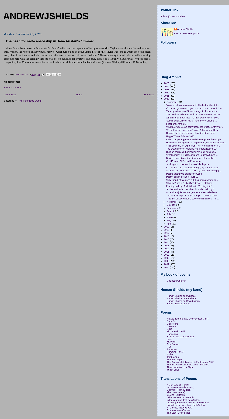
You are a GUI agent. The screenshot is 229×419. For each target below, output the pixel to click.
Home (79, 94)
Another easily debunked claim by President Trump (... (193, 170)
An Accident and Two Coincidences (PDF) (188, 318)
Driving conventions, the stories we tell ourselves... (191, 158)
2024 (167, 86)
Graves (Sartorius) (176, 395)
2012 (167, 248)
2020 (167, 99)
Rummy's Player (175, 352)
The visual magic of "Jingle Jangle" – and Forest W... (192, 195)
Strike (170, 354)
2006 (167, 267)
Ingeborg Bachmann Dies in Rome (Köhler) (188, 402)
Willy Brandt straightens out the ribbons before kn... (192, 180)
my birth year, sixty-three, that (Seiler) (186, 405)
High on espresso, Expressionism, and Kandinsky (191, 152)
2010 (167, 255)
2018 (167, 230)
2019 (167, 226)
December (172, 102)
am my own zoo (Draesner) (180, 387)
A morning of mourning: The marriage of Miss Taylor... (193, 117)
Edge (169, 329)
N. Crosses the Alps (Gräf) (180, 407)
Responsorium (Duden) (179, 410)
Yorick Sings (173, 369)
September (173, 208)
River (169, 346)
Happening (172, 334)
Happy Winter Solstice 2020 (180, 136)
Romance (172, 349)
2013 (167, 245)
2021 (167, 96)
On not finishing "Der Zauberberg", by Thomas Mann (192, 167)
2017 (167, 233)
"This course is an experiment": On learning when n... (193, 145)
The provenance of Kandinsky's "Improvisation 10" (191, 148)
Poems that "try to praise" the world (184, 174)
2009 (167, 258)
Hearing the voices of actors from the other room (190, 133)
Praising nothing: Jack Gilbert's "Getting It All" (189, 186)
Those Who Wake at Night (180, 367)
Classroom (172, 324)
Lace (169, 339)
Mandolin (171, 341)
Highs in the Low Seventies (180, 336)
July (169, 214)
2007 (167, 264)
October (171, 205)
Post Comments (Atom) (30, 100)
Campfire (171, 321)
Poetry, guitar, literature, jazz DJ (182, 177)
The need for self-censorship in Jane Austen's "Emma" (193, 114)
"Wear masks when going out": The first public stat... (192, 105)
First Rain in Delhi (176, 331)
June (169, 217)
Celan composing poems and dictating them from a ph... (194, 139)
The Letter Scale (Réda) (179, 413)
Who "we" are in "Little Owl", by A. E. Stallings (189, 183)
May (169, 220)
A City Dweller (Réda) (178, 384)
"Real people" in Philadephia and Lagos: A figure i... (192, 155)
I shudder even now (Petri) (180, 397)
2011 (167, 251)
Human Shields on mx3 (179, 303)
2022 (167, 92)
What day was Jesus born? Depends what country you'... (194, 127)
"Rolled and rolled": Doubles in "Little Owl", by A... (191, 189)
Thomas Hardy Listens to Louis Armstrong (188, 364)
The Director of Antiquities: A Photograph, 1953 (190, 362)
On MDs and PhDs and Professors (183, 161)
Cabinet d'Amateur (176, 280)
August (170, 211)
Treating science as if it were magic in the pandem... (192, 111)
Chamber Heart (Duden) (179, 390)
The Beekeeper (175, 359)
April (169, 223)
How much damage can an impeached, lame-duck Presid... (196, 142)
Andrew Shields (185, 29)
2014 (167, 242)
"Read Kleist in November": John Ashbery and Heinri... (193, 130)
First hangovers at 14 (176, 124)
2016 (167, 236)
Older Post (148, 94)
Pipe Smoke (173, 344)
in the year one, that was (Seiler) (183, 400)
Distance (171, 326)
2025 (167, 83)
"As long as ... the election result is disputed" (188, 164)
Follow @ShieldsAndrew (173, 16)
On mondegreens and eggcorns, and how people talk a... (194, 108)
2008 (167, 261)
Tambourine (173, 357)
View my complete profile (186, 33)
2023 (167, 89)
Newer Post (10, 94)
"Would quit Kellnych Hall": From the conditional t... (191, 120)
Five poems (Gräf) (176, 392)
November (172, 202)
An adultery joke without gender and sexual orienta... (192, 192)
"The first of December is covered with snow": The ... (192, 198)
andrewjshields (46, 16)
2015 (167, 239)
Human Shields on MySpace (181, 296)
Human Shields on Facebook (181, 298)
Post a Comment (12, 87)
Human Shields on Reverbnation (183, 301)
